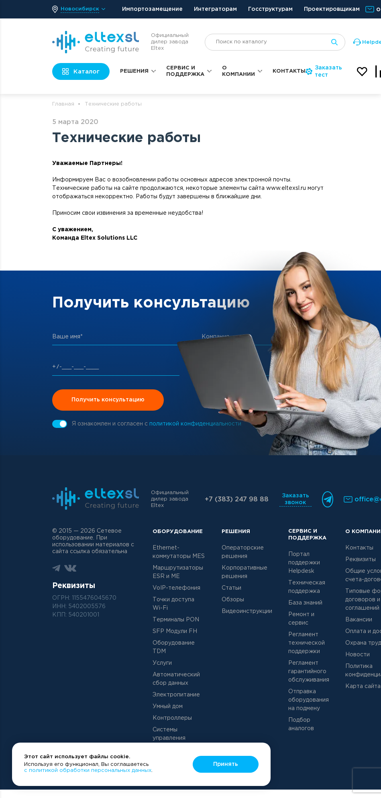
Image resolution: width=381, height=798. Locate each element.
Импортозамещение (152, 9)
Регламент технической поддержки (306, 643)
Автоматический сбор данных (176, 679)
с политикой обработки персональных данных (87, 770)
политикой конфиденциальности (195, 423)
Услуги (162, 663)
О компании (238, 71)
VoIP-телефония (176, 588)
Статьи (231, 588)
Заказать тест (324, 71)
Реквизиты (360, 559)
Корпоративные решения (244, 572)
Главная (63, 104)
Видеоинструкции (247, 611)
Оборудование (178, 531)
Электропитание (176, 694)
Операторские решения (243, 552)
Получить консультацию (108, 399)
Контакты (289, 71)
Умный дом (168, 706)
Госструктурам (270, 9)
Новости (357, 654)
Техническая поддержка (306, 587)
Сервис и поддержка (185, 71)
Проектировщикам (332, 9)
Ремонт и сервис (301, 618)
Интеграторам (215, 9)
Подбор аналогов (301, 724)
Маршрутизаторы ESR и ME (178, 572)
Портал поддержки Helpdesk (304, 563)
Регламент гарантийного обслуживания (308, 671)
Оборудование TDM (174, 647)
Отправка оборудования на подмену (308, 700)
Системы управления (169, 734)
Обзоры (233, 599)
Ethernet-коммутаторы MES (179, 552)
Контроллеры (172, 718)
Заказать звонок (295, 499)
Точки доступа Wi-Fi (173, 604)
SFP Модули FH (175, 631)
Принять (225, 764)
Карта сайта (363, 686)
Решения (134, 71)
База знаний (305, 603)
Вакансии (358, 619)
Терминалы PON (176, 619)
